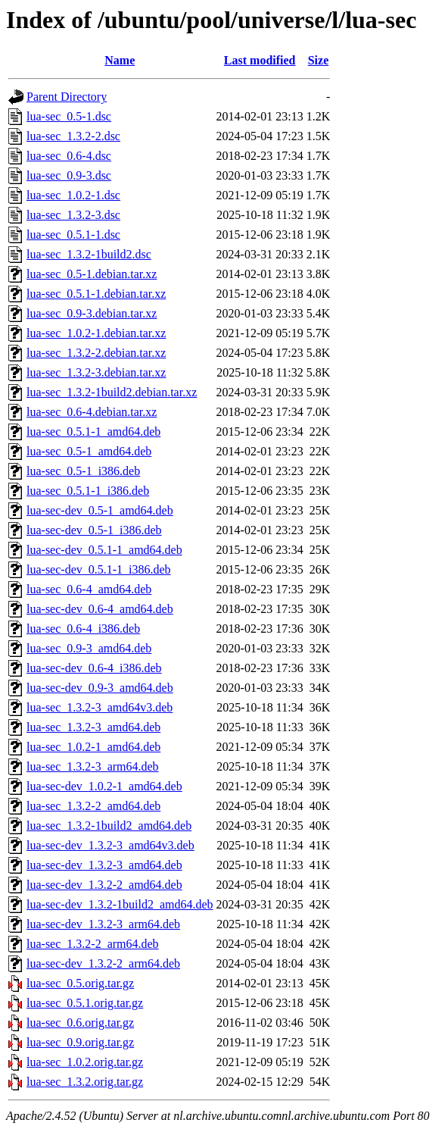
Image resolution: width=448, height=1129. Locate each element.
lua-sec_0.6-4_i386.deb (83, 628)
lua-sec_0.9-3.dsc (68, 175)
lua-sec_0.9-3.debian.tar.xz (91, 313)
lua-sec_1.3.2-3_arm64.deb (92, 766)
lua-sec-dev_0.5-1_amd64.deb (99, 510)
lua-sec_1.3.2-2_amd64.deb (93, 805)
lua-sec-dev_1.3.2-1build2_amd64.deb (119, 904)
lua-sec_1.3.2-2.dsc (73, 136)
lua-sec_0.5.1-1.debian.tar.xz (96, 293)
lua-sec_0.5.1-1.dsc (73, 234)
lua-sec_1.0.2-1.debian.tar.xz (96, 333)
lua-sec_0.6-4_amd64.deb (88, 589)
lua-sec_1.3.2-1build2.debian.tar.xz (111, 392)
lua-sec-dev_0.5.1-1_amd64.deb (104, 549)
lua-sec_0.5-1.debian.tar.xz (91, 273)
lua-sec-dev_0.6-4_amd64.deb (99, 608)
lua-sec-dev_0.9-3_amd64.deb (99, 687)
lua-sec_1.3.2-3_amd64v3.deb (99, 707)
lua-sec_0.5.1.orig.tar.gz (84, 1002)
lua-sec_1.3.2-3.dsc (73, 214)
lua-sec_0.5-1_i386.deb (83, 470)
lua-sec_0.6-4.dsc (68, 155)
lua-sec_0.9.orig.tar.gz (80, 1042)
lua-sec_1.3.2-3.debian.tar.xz (96, 372)
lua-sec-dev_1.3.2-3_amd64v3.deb (110, 845)
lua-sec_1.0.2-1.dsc (73, 195)
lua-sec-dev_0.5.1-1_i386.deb (98, 569)
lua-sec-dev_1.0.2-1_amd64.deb (104, 786)
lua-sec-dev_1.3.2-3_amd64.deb (104, 864)
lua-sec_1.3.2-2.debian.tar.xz (96, 352)
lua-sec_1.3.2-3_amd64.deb (93, 727)
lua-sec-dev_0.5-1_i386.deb (94, 530)
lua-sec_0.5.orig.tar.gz (80, 983)
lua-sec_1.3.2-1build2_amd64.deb (108, 825)
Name (119, 60)
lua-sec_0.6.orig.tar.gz (80, 1022)
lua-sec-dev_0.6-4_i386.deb (94, 667)
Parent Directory (66, 96)
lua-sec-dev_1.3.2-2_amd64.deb (104, 884)
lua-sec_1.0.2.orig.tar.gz (84, 1062)
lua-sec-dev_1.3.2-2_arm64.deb (103, 963)
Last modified (260, 60)
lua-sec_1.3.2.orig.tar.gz (84, 1081)
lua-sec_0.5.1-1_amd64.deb (93, 431)
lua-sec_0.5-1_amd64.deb (88, 451)
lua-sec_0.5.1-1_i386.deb (87, 490)
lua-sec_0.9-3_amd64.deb (88, 648)
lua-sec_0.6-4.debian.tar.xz (91, 411)
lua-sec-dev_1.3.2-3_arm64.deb (103, 924)
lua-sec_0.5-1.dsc (68, 116)
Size (318, 60)
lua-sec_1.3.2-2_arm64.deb (92, 943)
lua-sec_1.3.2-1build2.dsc (88, 254)
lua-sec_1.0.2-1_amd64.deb (93, 746)
